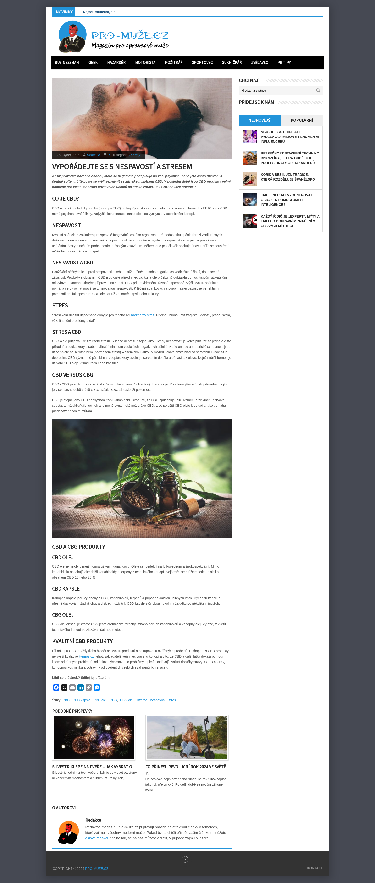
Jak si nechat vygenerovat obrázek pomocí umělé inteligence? (286, 200)
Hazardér (116, 62)
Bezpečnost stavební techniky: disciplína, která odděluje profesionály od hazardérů (290, 158)
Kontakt (315, 868)
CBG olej (126, 700)
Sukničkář (232, 62)
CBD (66, 700)
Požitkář (173, 62)
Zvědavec (259, 62)
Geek (93, 62)
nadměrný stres (142, 315)
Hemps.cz (86, 656)
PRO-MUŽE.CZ (96, 869)
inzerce (142, 700)
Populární (302, 120)
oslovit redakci (96, 838)
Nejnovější (259, 120)
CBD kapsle (81, 700)
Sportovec (202, 62)
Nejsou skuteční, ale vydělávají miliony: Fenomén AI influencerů (290, 136)
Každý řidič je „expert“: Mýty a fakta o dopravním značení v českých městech (290, 221)
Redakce (93, 155)
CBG (113, 700)
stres (172, 700)
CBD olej (100, 700)
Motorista (145, 62)
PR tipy (284, 62)
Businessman (67, 62)
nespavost (157, 700)
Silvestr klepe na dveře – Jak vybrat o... (93, 766)
